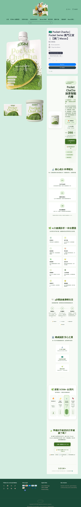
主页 (7, 19)
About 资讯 (71, 19)
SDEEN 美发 (25, 19)
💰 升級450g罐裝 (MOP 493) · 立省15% (62, 450)
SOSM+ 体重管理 (14, 19)
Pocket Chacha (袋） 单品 (55, 55)
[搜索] (50, 22)
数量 (49, 58)
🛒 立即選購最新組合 (71, 141)
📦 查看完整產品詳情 (71, 147)
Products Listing (44, 489)
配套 (49, 50)
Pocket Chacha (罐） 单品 (55, 53)
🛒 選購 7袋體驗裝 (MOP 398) (62, 444)
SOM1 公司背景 (44, 487)
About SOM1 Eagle (45, 485)
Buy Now (62, 64)
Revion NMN (43, 19)
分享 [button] (50, 71)
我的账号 (63, 19)
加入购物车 (62, 67)
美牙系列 (50, 19)
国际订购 (56, 19)
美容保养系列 (33, 19)
